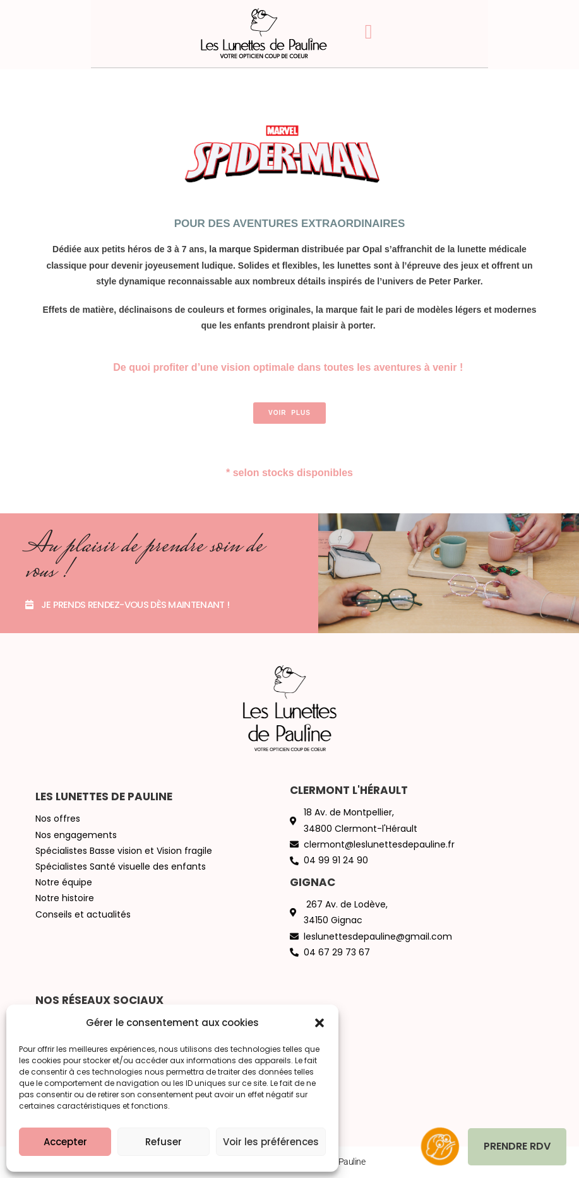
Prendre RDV (517, 1146)
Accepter (65, 1141)
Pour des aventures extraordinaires (289, 224)
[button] (319, 1023)
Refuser (163, 1141)
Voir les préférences (271, 1141)
